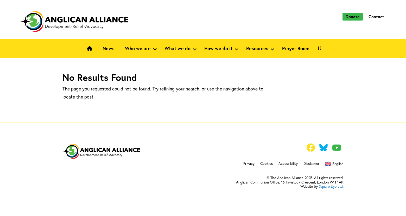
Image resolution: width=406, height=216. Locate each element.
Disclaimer (311, 164)
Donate (353, 16)
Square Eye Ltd (331, 186)
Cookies (266, 164)
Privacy (249, 164)
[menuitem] (334, 165)
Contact (376, 16)
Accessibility (288, 164)
